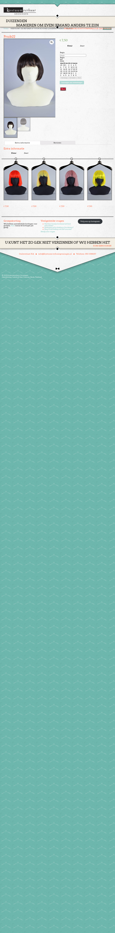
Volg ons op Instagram (90, 222)
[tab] (22, 143)
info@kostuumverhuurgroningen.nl (55, 255)
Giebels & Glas (17, 278)
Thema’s (49, 24)
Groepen (69, 24)
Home (39, 24)
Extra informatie (22, 144)
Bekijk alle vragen (48, 232)
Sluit (79, 79)
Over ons (79, 24)
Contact (91, 24)
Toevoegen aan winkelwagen (71, 83)
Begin (62, 53)
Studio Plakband (36, 278)
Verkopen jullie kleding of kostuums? (59, 228)
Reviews (57, 144)
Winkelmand (104, 24)
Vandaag (64, 79)
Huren (59, 24)
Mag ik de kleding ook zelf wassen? (58, 230)
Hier (12, 227)
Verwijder (72, 79)
